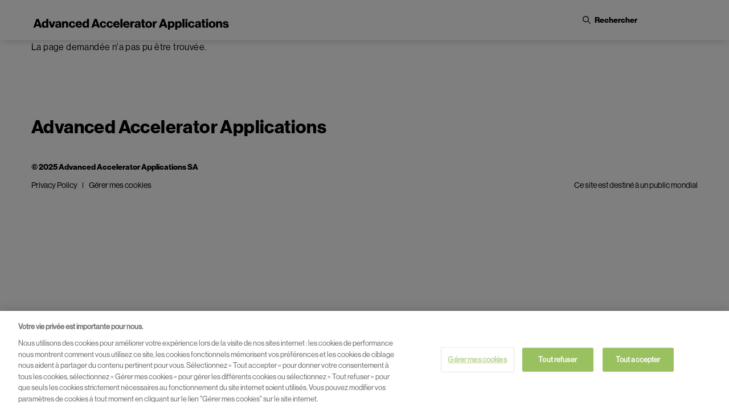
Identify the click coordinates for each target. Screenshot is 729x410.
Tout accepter (638, 361)
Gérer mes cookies (477, 361)
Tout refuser (557, 361)
